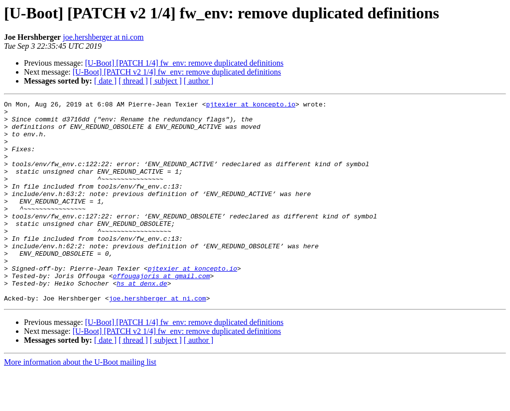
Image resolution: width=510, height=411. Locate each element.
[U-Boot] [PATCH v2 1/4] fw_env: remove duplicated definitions (177, 72)
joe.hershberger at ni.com (103, 37)
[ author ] (199, 81)
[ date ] (105, 81)
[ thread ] (133, 81)
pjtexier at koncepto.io (250, 105)
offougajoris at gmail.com (161, 311)
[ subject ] (166, 81)
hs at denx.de (142, 320)
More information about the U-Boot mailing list (80, 402)
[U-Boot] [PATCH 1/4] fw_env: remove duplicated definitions (184, 63)
